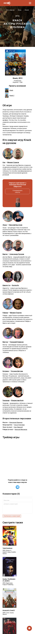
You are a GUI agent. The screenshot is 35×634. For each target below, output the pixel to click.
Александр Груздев (17, 254)
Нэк (4, 162)
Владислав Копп (17, 400)
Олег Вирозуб (18, 427)
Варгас (5, 254)
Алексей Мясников (21, 429)
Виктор (5, 342)
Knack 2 (9, 95)
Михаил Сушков (13, 162)
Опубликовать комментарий (12, 516)
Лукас (5, 225)
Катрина (6, 371)
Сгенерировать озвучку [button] (17, 191)
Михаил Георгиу (16, 313)
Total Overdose (7, 548)
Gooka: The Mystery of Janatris (9, 579)
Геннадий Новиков (17, 342)
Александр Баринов (15, 422)
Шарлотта (6, 285)
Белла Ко (15, 285)
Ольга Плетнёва (19, 425)
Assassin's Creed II (9, 610)
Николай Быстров (15, 225)
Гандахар (6, 400)
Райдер (5, 313)
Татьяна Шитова (17, 371)
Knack (9, 90)
